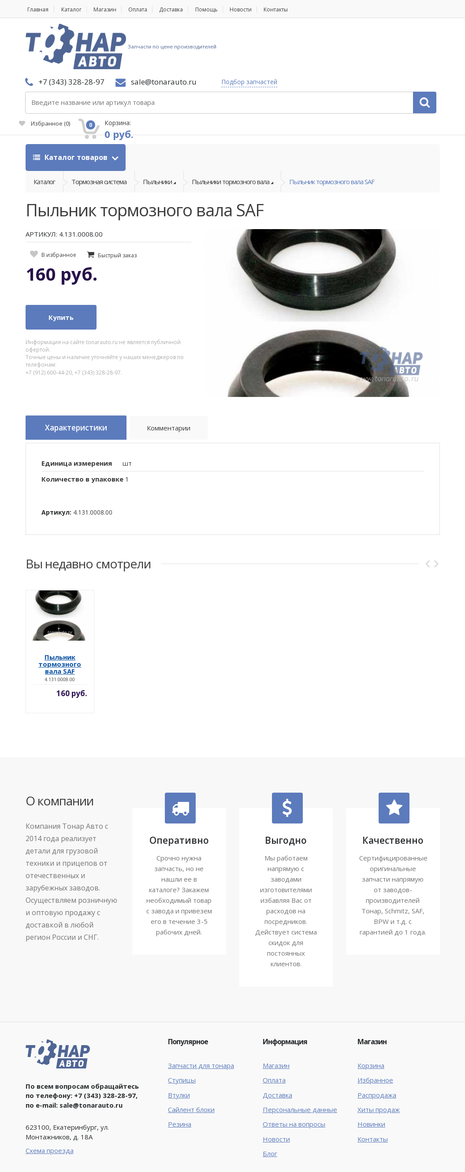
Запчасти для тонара (201, 1017)
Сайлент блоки (191, 1061)
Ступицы (182, 1032)
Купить (61, 271)
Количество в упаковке (82, 431)
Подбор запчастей (177, 46)
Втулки (179, 1047)
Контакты (301, 9)
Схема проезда (50, 1102)
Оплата (148, 9)
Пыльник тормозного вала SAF (331, 133)
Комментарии (180, 384)
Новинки (371, 1076)
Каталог (74, 9)
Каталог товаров (71, 106)
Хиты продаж (378, 1061)
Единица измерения (76, 415)
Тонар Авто (52, 1144)
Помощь (224, 9)
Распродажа (376, 1047)
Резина (179, 1076)
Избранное (338, 51)
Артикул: (56, 464)
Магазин (112, 9)
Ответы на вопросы (294, 1076)
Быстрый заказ (117, 210)
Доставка (185, 9)
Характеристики (81, 383)
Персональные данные (300, 1061)
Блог (270, 1106)
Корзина (370, 1017)
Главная (37, 9)
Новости (262, 9)
